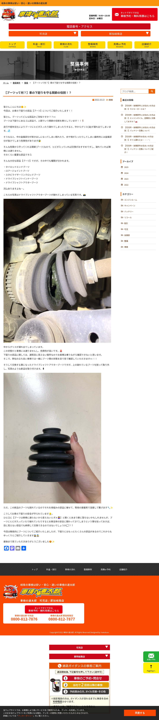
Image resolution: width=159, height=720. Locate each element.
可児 (126, 234)
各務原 (127, 240)
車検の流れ (66, 45)
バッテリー (129, 216)
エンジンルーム (131, 203)
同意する (140, 713)
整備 (28, 82)
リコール (128, 222)
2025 (126, 170)
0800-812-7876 (24, 619)
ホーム (6, 82)
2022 (126, 188)
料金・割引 (39, 45)
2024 (126, 176)
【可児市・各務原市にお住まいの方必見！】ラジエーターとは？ (140, 107)
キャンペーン (130, 210)
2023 (126, 182)
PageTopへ (151, 669)
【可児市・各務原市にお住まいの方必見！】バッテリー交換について (140, 130)
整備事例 (93, 45)
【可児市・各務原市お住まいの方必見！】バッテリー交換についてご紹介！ (140, 152)
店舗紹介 (146, 45)
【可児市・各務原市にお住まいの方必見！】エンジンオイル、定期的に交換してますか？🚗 (140, 119)
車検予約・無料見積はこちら (138, 14)
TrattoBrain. (105, 633)
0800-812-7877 (61, 619)
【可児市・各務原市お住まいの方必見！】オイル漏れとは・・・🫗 (140, 140)
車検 (126, 252)
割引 (126, 228)
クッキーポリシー (25, 715)
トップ (12, 45)
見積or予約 (119, 45)
